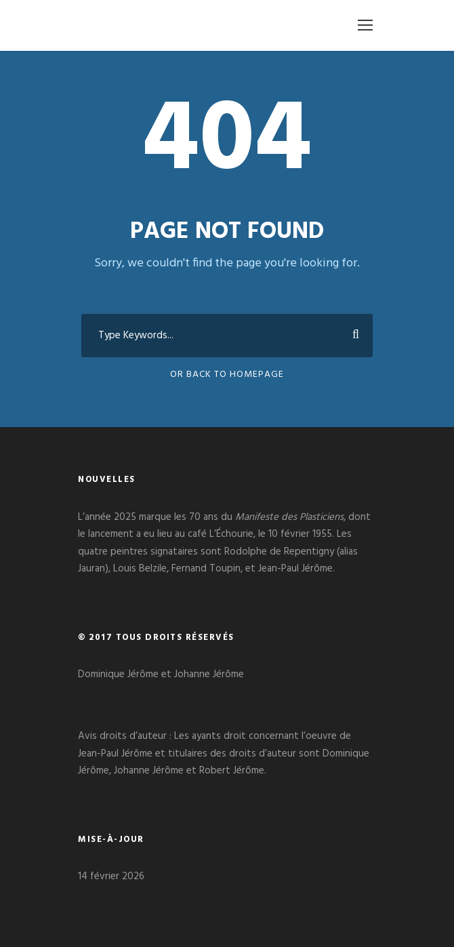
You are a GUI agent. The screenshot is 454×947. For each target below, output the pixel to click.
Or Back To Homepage (227, 374)
